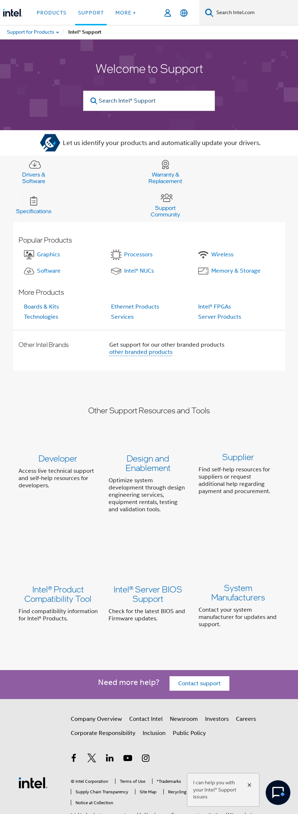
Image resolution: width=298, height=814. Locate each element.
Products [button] (51, 12)
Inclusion (154, 691)
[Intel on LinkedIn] (110, 716)
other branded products (140, 352)
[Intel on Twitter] (92, 716)
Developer (57, 458)
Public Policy (189, 691)
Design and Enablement (148, 463)
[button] (149, 485)
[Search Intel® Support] (149, 101)
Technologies (41, 317)
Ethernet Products (135, 306)
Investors (217, 677)
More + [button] (125, 12)
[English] (183, 12)
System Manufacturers (238, 567)
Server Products (219, 317)
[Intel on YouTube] (128, 716)
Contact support (199, 641)
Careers (246, 677)
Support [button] (91, 12)
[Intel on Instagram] (146, 716)
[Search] (209, 12)
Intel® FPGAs (214, 306)
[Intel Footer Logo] (33, 740)
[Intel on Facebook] (74, 716)
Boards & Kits (41, 306)
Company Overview (96, 677)
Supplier (238, 458)
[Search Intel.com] (255, 13)
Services (122, 317)
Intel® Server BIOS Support (148, 567)
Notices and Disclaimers (94, 788)
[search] (94, 101)
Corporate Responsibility (103, 691)
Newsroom (184, 677)
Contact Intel (146, 677)
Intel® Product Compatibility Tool (57, 567)
